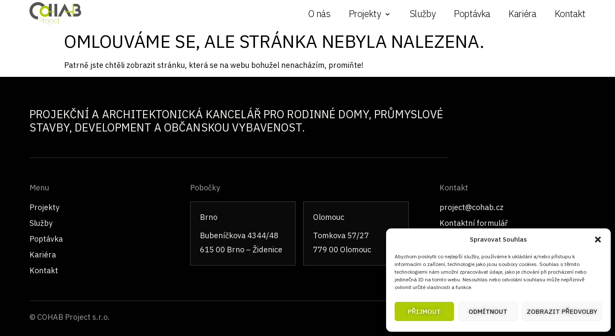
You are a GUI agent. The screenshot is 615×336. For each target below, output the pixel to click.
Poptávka (472, 13)
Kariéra (522, 13)
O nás (319, 13)
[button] (598, 239)
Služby (423, 13)
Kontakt (570, 13)
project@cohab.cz (471, 207)
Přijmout (424, 311)
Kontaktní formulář (473, 223)
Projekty (44, 207)
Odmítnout (488, 311)
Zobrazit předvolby (562, 311)
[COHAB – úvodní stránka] (55, 13)
